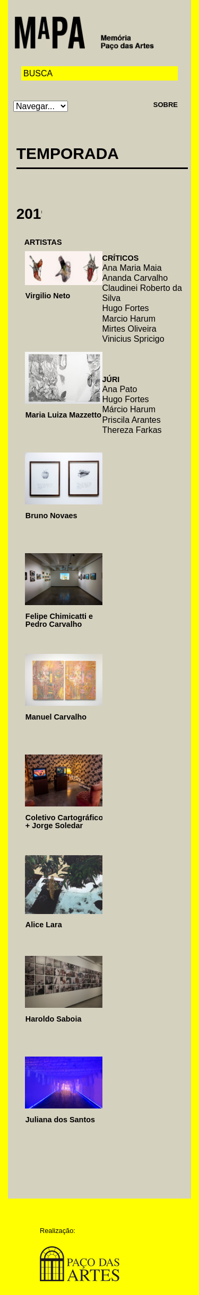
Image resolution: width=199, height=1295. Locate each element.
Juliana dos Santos (60, 1119)
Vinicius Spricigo (133, 338)
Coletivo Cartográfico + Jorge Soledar (64, 821)
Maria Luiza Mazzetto (63, 415)
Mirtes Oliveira (129, 328)
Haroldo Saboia (53, 1019)
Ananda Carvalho (135, 277)
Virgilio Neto (48, 295)
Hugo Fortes (125, 308)
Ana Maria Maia (132, 267)
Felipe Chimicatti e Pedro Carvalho (59, 620)
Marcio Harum (128, 318)
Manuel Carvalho (55, 717)
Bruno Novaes (51, 515)
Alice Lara (43, 924)
